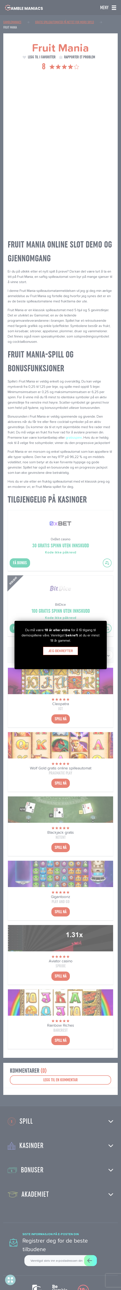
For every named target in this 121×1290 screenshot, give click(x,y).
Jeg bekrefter (60, 651)
